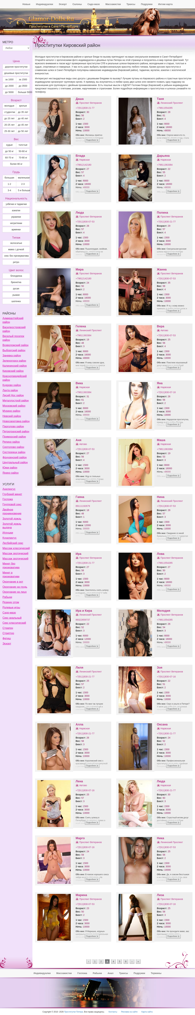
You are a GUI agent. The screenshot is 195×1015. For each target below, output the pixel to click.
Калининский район (15, 365)
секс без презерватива (16, 255)
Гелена (81, 326)
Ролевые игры (11, 607)
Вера (160, 326)
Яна (160, 383)
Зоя (159, 667)
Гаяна (80, 497)
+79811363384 (165, 164)
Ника (160, 838)
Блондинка (16, 275)
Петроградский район (16, 431)
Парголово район (13, 426)
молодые (9, 105)
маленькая (24, 177)
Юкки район (10, 467)
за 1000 (9, 79)
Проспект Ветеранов (90, 103)
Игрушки (8, 532)
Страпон (8, 628)
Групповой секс (12, 504)
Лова (160, 554)
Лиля (79, 667)
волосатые (16, 243)
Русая (16, 288)
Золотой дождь (12, 518)
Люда (80, 212)
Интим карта (165, 4)
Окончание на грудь (15, 586)
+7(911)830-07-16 (166, 392)
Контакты (113, 1012)
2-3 (23, 184)
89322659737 (83, 619)
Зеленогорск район (14, 360)
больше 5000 (24, 92)
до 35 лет (23, 112)
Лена (79, 781)
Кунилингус (10, 537)
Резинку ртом (11, 602)
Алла (79, 724)
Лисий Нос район (13, 395)
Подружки (147, 4)
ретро (16, 262)
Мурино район (11, 410)
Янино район (11, 472)
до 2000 (9, 85)
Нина (160, 497)
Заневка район (12, 355)
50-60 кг (23, 151)
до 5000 (9, 92)
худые (9, 145)
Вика (79, 383)
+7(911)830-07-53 (85, 221)
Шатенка (16, 301)
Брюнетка (16, 282)
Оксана (162, 724)
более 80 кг (16, 164)
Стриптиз (8, 633)
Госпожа (8, 499)
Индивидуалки (44, 4)
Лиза (160, 895)
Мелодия (163, 610)
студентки (9, 112)
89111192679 (83, 506)
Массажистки (113, 4)
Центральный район (15, 462)
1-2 (9, 184)
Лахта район (10, 390)
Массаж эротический (15, 553)
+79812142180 (83, 164)
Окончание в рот (13, 581)
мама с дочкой (16, 249)
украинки (16, 216)
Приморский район (14, 436)
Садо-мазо (93, 4)
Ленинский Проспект (172, 103)
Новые (26, 4)
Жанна (162, 269)
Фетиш (7, 638)
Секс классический (14, 622)
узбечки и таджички (16, 204)
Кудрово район (12, 385)
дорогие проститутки (16, 66)
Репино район (11, 441)
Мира (79, 269)
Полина (162, 212)
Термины (156, 973)
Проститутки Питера (73, 1012)
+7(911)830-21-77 (85, 108)
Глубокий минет (12, 494)
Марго (80, 838)
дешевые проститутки (16, 73)
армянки (16, 229)
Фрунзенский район (15, 457)
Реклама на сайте (129, 1012)
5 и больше (24, 190)
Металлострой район (16, 400)
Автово (164, 330)
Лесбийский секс (13, 543)
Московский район (14, 405)
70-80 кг (23, 157)
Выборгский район (14, 350)
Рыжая (16, 295)
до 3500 (23, 85)
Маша (161, 440)
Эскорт (63, 4)
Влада (80, 155)
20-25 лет (9, 124)
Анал (110, 973)
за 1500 (23, 79)
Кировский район (13, 371)
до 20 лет (9, 118)
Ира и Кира (84, 610)
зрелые (23, 105)
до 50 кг (9, 151)
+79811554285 (165, 108)
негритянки (16, 223)
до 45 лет (23, 124)
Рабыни (7, 597)
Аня (78, 440)
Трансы (130, 4)
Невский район (12, 416)
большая (9, 177)
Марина (81, 895)
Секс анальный (12, 617)
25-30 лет (9, 131)
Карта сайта (147, 1012)
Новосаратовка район (16, 421)
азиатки (16, 210)
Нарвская (84, 159)
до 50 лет (23, 131)
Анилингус (9, 489)
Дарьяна (163, 155)
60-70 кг (9, 157)
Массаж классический (16, 548)
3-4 (9, 190)
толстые (23, 145)
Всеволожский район (15, 345)
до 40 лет (23, 118)
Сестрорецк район (14, 452)
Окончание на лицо (15, 591)
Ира (78, 554)
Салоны (77, 4)
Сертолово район (13, 447)
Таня (160, 99)
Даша (80, 99)
